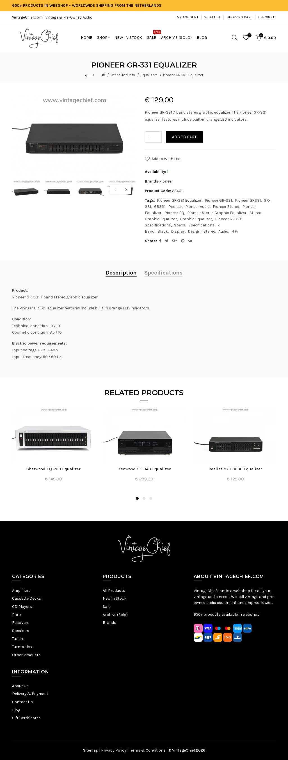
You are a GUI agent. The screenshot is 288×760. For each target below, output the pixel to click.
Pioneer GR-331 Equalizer (183, 75)
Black (162, 231)
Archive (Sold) (115, 614)
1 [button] (137, 498)
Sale (106, 606)
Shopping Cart (239, 17)
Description (121, 272)
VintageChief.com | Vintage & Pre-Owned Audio (52, 17)
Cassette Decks (26, 598)
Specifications (201, 225)
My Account (187, 17)
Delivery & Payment (30, 693)
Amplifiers (21, 590)
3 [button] (150, 498)
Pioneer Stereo (226, 206)
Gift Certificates (26, 718)
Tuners (18, 638)
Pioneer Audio (197, 206)
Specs (179, 225)
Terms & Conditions (147, 750)
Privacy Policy (113, 750)
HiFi (234, 231)
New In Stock (114, 598)
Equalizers (149, 75)
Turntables (22, 646)
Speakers (20, 630)
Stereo (209, 231)
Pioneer (166, 181)
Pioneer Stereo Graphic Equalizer (216, 212)
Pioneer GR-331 (218, 200)
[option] (26, 189)
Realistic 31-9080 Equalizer (235, 468)
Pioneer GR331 (248, 200)
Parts (17, 614)
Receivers (20, 622)
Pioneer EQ (174, 212)
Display (178, 231)
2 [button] (144, 498)
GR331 (159, 206)
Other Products (123, 75)
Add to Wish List (166, 158)
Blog (16, 710)
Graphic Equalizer (196, 219)
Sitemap (90, 750)
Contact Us (22, 702)
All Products (114, 590)
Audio (223, 231)
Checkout (267, 17)
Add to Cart (184, 136)
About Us (20, 685)
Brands (109, 622)
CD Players (22, 606)
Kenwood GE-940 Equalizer (144, 468)
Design (194, 231)
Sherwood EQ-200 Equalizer (53, 468)
